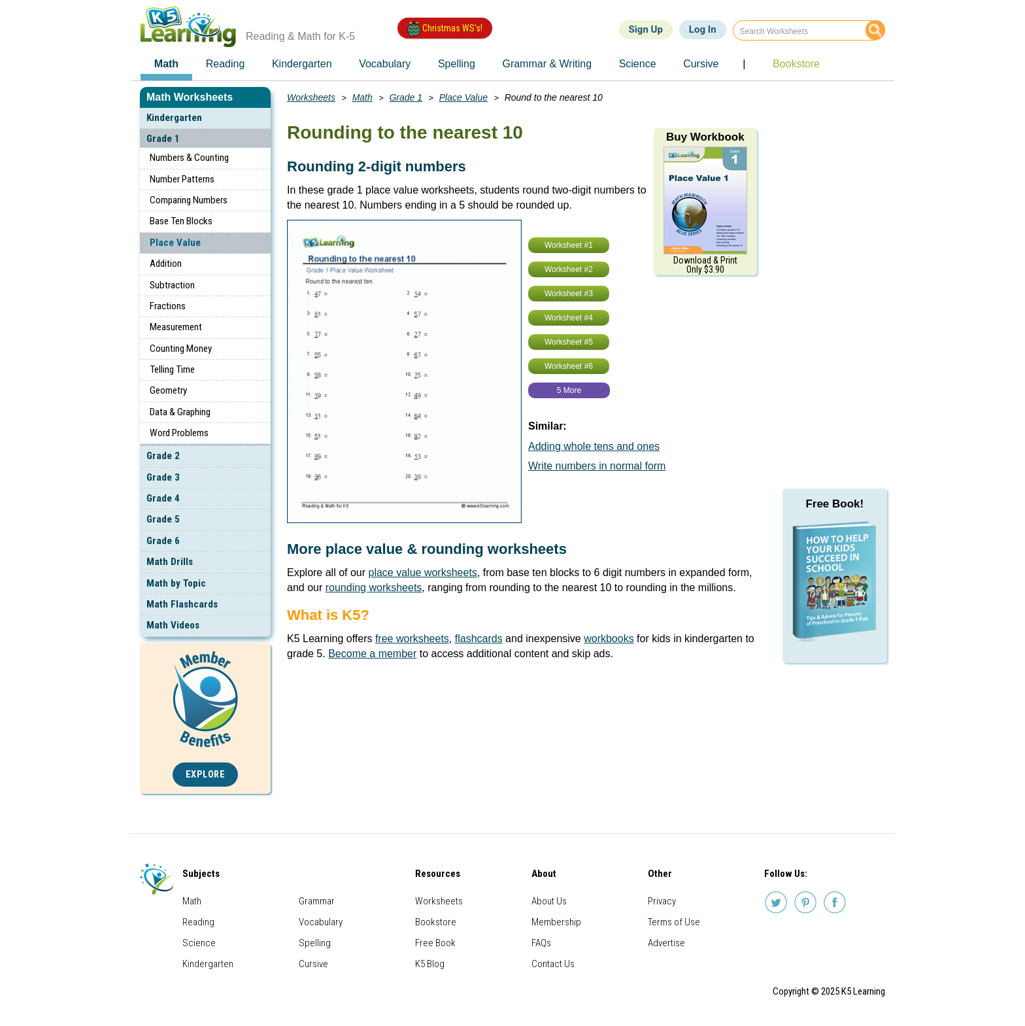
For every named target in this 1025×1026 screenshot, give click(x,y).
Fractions (168, 306)
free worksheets (412, 638)
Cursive (313, 964)
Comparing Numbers (188, 200)
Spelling (315, 943)
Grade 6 (163, 541)
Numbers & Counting (189, 157)
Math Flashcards (182, 604)
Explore (206, 774)
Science (199, 943)
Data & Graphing (180, 412)
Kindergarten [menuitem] (302, 63)
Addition (166, 263)
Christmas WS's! (444, 29)
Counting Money (181, 348)
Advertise (666, 943)
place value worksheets (423, 572)
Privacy (662, 901)
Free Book (435, 943)
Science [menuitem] (637, 63)
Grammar (317, 901)
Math (362, 97)
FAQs (541, 943)
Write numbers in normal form (596, 465)
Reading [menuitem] (225, 63)
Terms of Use (674, 922)
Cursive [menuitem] (700, 63)
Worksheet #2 (569, 269)
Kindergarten (174, 118)
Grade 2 (163, 456)
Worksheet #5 (569, 342)
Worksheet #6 (569, 366)
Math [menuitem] (166, 63)
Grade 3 (163, 477)
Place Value (175, 242)
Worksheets (311, 97)
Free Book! (834, 504)
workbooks (608, 638)
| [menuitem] (744, 63)
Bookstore (435, 922)
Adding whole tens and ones (594, 446)
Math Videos (172, 625)
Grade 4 (163, 498)
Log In (702, 29)
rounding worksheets (374, 587)
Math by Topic (176, 583)
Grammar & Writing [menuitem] (547, 63)
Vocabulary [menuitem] (385, 63)
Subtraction (172, 285)
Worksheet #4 (569, 317)
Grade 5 (163, 519)
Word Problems (179, 433)
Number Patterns (182, 179)
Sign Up (646, 29)
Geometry (168, 390)
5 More (569, 390)
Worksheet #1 (569, 245)
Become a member (372, 653)
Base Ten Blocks (181, 221)
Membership (556, 922)
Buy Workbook (705, 137)
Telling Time (172, 369)
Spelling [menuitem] (456, 63)
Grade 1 (163, 139)
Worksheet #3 (569, 293)
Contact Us (553, 964)
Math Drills (169, 562)
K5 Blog (430, 964)
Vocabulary (321, 922)
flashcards (479, 638)
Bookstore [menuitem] (796, 63)
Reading (198, 922)
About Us (549, 901)
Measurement (176, 327)
